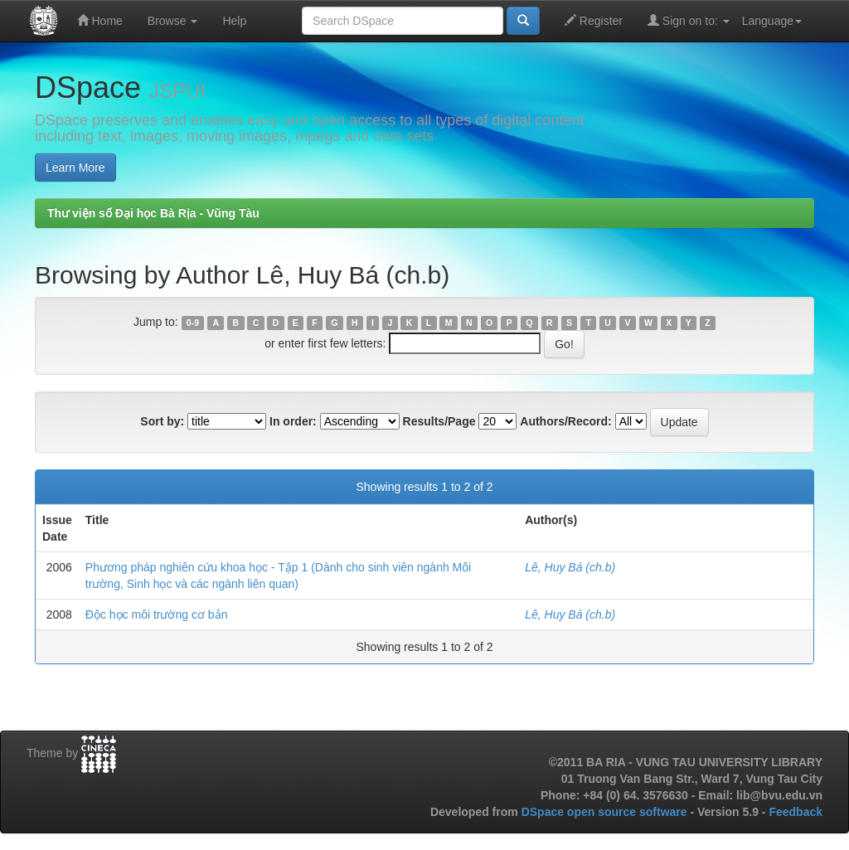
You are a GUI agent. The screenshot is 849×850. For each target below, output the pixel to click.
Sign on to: (689, 20)
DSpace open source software (606, 811)
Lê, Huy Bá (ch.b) (570, 567)
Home (100, 20)
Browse (173, 20)
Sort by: (162, 421)
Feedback (795, 811)
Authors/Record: (565, 421)
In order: (293, 421)
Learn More (75, 167)
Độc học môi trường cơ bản (156, 614)
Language (772, 20)
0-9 (193, 323)
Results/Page (439, 421)
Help (234, 20)
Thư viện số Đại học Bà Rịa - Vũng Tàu (153, 213)
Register (594, 20)
